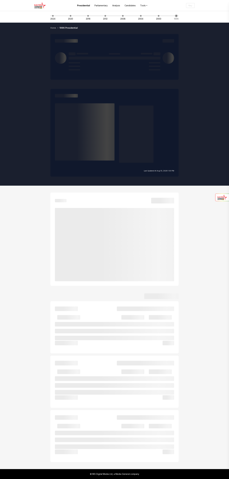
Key (190, 5)
